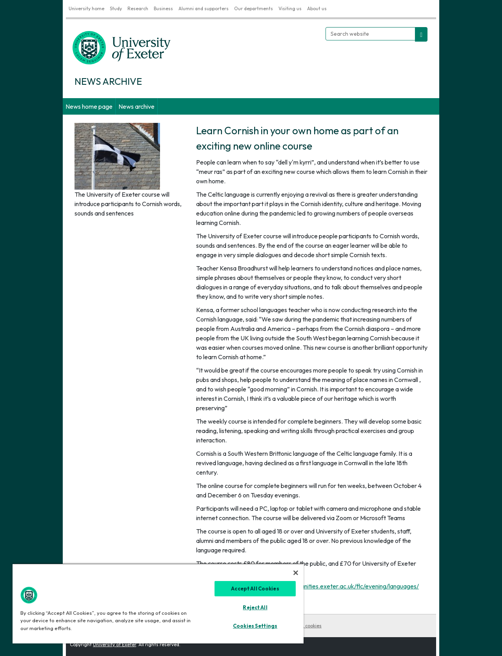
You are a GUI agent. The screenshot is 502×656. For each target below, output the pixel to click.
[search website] (421, 34)
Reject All (255, 607)
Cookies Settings (255, 626)
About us (317, 8)
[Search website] (370, 33)
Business (163, 8)
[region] (158, 603)
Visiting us (290, 8)
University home (86, 8)
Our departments (253, 8)
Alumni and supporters (203, 8)
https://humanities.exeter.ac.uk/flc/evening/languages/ (344, 586)
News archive (136, 106)
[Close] (295, 572)
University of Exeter (114, 644)
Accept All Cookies (255, 588)
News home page (89, 106)
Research (137, 8)
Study (116, 8)
